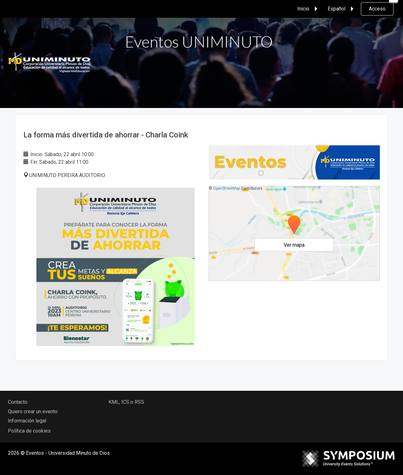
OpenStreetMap (226, 188)
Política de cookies (29, 431)
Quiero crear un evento (33, 411)
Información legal (27, 421)
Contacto (18, 402)
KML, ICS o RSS (126, 402)
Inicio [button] (308, 9)
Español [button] (342, 9)
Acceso (377, 9)
